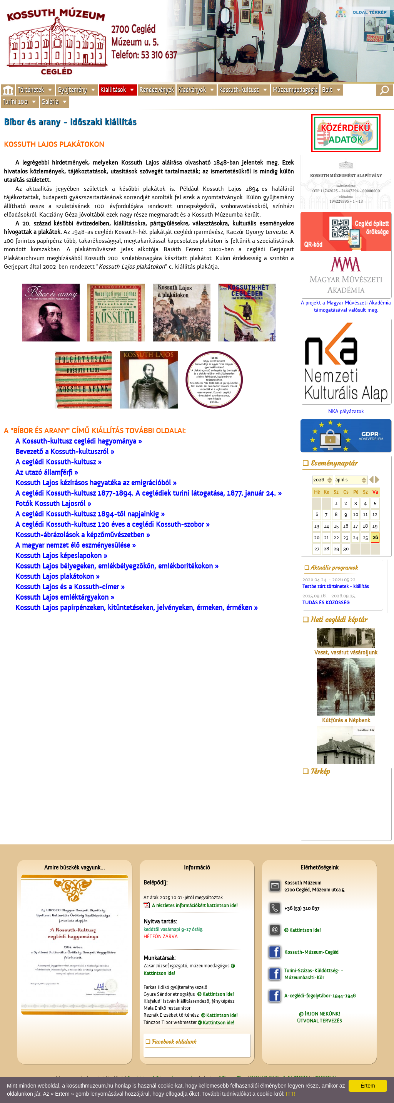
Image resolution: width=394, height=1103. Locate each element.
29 (336, 549)
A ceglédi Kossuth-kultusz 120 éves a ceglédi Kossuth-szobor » (112, 524)
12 (374, 514)
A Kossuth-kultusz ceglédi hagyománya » (78, 441)
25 (365, 537)
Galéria (50, 102)
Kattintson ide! (218, 994)
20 (316, 537)
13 (316, 526)
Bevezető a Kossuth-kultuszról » (64, 451)
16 (345, 526)
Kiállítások (113, 89)
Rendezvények (157, 89)
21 (326, 537)
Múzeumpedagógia (295, 89)
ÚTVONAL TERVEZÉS (319, 1021)
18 (365, 526)
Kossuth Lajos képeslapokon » (61, 556)
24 (355, 537)
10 (355, 514)
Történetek (31, 89)
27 (316, 549)
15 (336, 526)
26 (375, 537)
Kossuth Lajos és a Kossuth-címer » (70, 587)
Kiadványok (192, 89)
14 (326, 526)
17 (355, 526)
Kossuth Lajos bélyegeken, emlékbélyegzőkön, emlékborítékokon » (117, 566)
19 (374, 526)
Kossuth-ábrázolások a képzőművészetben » (82, 535)
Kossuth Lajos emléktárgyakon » (64, 597)
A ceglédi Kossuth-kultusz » (58, 462)
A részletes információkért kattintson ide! (195, 905)
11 (365, 514)
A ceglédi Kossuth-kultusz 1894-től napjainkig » (90, 514)
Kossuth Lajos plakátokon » (57, 576)
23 (346, 537)
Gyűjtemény (72, 89)
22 (336, 537)
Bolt (327, 89)
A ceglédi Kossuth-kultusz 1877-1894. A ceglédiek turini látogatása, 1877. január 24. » (148, 493)
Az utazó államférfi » (46, 472)
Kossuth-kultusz (239, 89)
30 (346, 549)
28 (326, 549)
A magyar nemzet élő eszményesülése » (75, 545)
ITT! (291, 1094)
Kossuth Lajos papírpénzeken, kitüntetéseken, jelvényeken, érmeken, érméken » (136, 608)
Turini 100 (15, 102)
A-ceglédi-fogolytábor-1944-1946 (320, 996)
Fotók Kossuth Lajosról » (53, 503)
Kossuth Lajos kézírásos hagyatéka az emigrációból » (96, 483)
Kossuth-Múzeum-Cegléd (311, 952)
